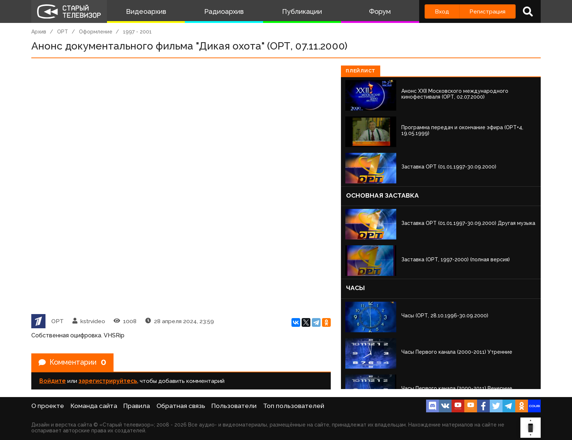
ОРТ (62, 32)
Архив (38, 32)
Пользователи (234, 405)
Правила (136, 405)
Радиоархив (224, 11)
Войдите (52, 381)
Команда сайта (94, 405)
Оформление (95, 32)
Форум (380, 11)
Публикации (302, 11)
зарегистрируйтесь (108, 381)
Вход (442, 11)
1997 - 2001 (137, 32)
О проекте (47, 405)
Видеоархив (146, 11)
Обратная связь (180, 405)
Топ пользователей (293, 405)
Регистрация (487, 11)
